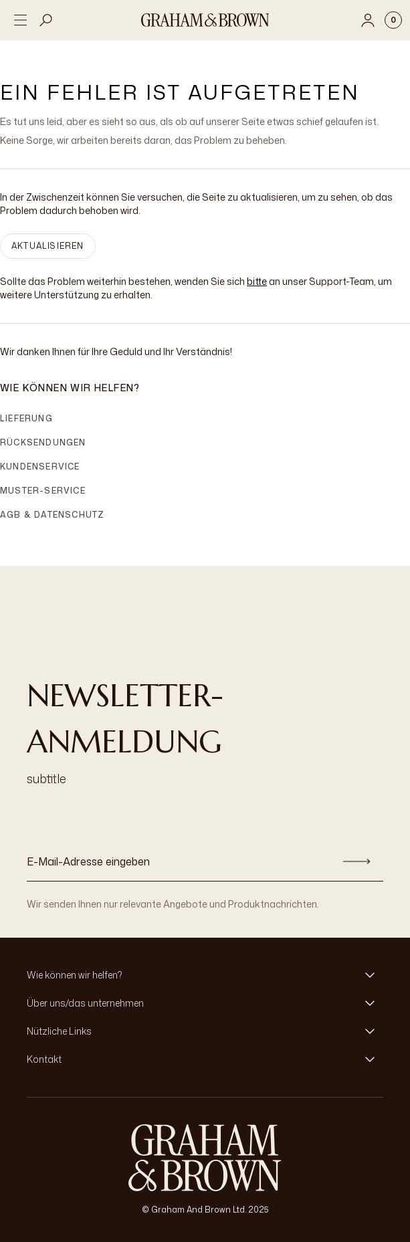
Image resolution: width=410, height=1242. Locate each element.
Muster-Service (43, 490)
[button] (205, 975)
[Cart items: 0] (393, 20)
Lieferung (26, 418)
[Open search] (46, 20)
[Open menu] (20, 20)
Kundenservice (40, 466)
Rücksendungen (43, 442)
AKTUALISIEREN (47, 245)
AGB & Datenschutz (52, 514)
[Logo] (205, 20)
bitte (257, 281)
